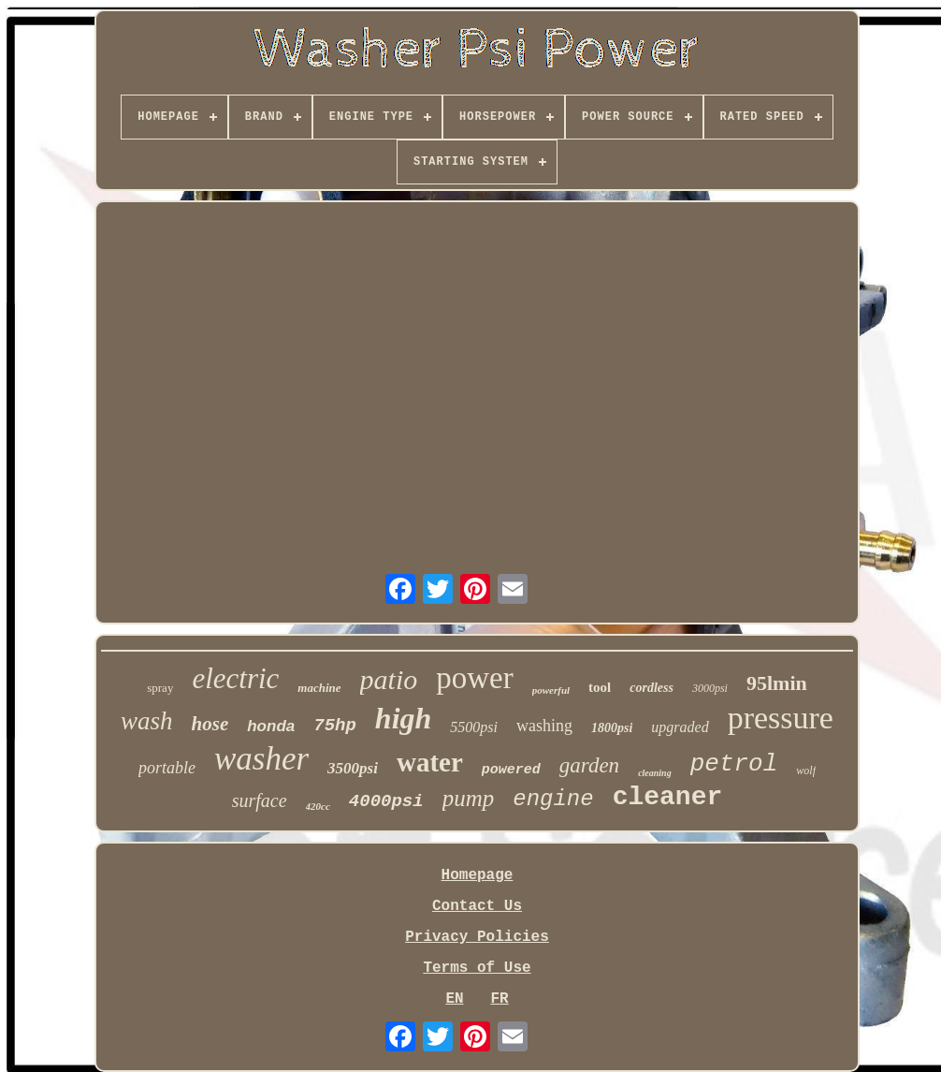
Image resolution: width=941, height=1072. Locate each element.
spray (160, 688)
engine (553, 799)
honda (271, 726)
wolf (806, 770)
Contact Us (477, 906)
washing (544, 725)
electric (235, 678)
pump (468, 798)
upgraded (679, 727)
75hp (334, 725)
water (430, 762)
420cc (318, 806)
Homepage (478, 875)
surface (259, 800)
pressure (780, 717)
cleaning (655, 773)
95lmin (776, 683)
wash (147, 721)
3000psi (710, 688)
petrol (734, 764)
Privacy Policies (477, 937)
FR (499, 999)
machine (318, 688)
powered (511, 770)
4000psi (386, 801)
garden (589, 765)
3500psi (352, 768)
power (474, 678)
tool (599, 687)
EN (454, 999)
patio (389, 679)
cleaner (668, 797)
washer (261, 759)
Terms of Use (476, 968)
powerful (551, 690)
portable (166, 767)
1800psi (611, 728)
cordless (651, 688)
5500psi (474, 727)
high (403, 718)
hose (210, 723)
